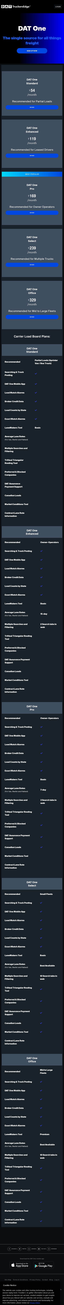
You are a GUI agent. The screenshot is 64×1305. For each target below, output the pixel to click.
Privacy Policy (35, 1280)
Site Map (8, 1280)
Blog (51, 1280)
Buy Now (32, 107)
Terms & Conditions (20, 1280)
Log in (56, 1280)
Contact (45, 1280)
